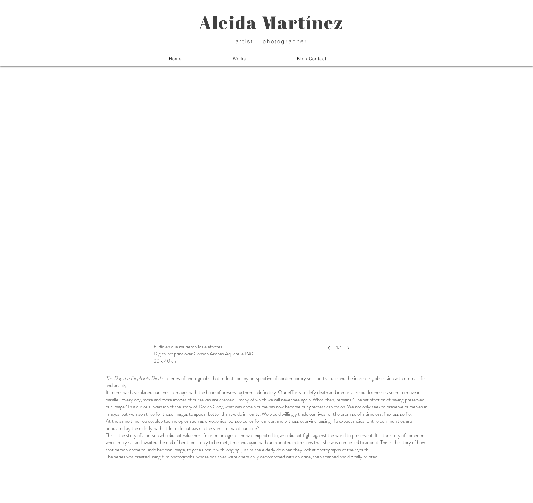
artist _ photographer (272, 41)
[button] (239, 59)
